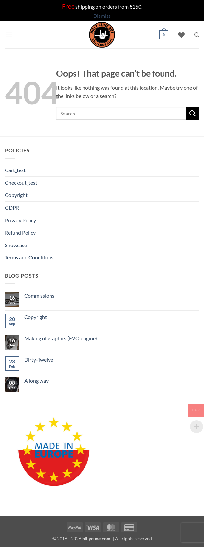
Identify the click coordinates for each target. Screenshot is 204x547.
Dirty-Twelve (38, 359)
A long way (36, 380)
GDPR (12, 207)
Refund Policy (20, 232)
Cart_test (15, 170)
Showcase (16, 245)
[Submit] (192, 113)
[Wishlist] (181, 35)
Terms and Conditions (29, 257)
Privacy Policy (20, 220)
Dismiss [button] (102, 16)
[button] (9, 35)
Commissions (39, 295)
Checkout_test (21, 183)
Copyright (16, 195)
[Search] (196, 35)
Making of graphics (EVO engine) (60, 338)
